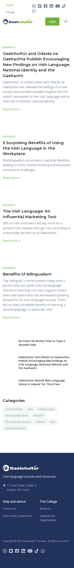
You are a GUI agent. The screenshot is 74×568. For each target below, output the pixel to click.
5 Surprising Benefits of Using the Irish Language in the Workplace (33, 148)
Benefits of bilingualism (27, 274)
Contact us (9, 508)
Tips (53, 422)
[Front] (18, 21)
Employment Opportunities (48, 518)
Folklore (40, 422)
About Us (45, 508)
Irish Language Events (16, 415)
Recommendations (15, 428)
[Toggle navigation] (66, 21)
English (10, 5)
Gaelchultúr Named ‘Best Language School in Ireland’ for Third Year (41, 382)
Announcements (13, 409)
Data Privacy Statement (17, 516)
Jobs (30, 409)
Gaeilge (10, 12)
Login (52, 21)
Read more (12, 109)
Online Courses (46, 409)
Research (9, 47)
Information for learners (18, 422)
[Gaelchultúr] (21, 468)
